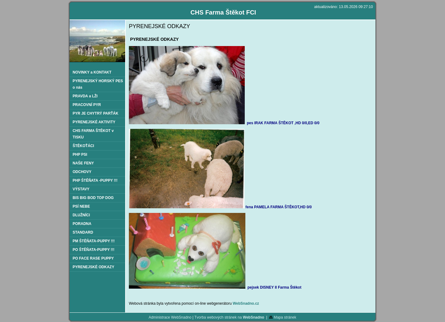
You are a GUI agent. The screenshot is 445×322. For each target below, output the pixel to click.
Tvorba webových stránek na (229, 317)
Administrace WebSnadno (170, 317)
